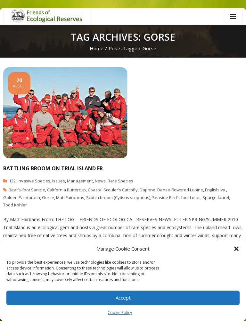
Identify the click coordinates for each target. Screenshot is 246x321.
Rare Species (120, 181)
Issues (58, 181)
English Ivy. (215, 190)
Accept (123, 297)
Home (96, 48)
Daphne (147, 190)
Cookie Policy (120, 312)
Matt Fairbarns (70, 197)
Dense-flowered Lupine (180, 190)
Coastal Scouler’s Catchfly (113, 190)
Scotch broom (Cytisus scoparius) (118, 197)
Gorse (48, 197)
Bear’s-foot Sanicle (27, 190)
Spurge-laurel (215, 197)
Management (80, 181)
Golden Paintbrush (21, 197)
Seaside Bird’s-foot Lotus (176, 197)
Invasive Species (34, 181)
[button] (236, 248)
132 (12, 181)
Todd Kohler (15, 205)
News (100, 181)
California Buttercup (66, 190)
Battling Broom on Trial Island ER (53, 168)
